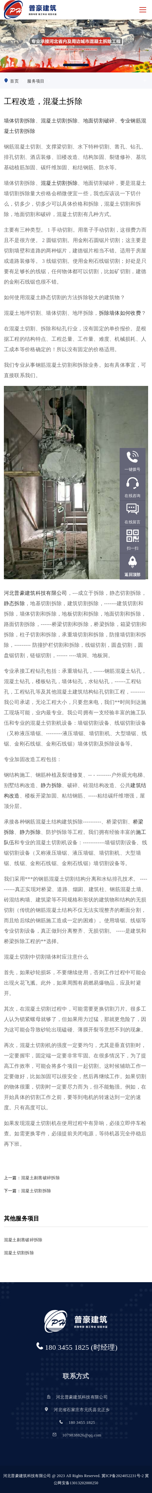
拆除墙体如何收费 (120, 313)
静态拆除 (14, 603)
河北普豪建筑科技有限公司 (35, 593)
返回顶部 (132, 574)
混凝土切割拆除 (59, 120)
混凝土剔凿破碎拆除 (40, 1177)
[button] (76, 65)
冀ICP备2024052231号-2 (123, 1476)
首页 (14, 81)
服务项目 (35, 81)
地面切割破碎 (99, 120)
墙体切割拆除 (20, 120)
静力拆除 (51, 785)
